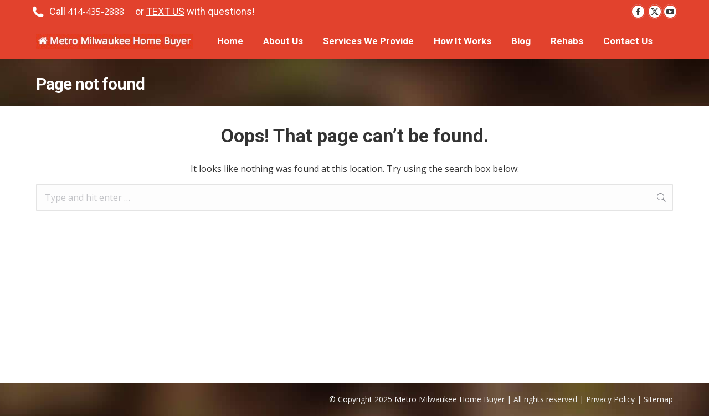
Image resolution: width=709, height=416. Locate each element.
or (195, 11)
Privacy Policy (610, 399)
